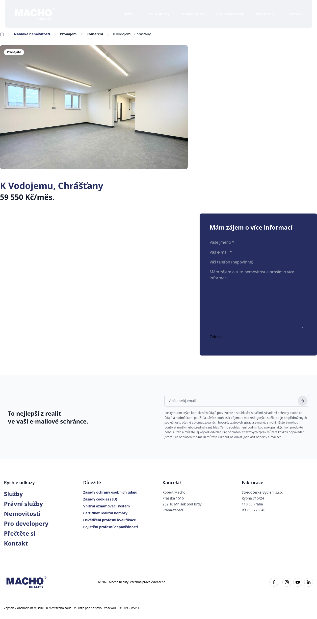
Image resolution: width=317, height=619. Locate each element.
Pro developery (230, 14)
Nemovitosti (193, 14)
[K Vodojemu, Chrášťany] (94, 107)
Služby (127, 14)
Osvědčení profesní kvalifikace (109, 520)
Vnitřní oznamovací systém (106, 506)
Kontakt (295, 14)
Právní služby (157, 14)
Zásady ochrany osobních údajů (110, 492)
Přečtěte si (266, 14)
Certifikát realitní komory (105, 513)
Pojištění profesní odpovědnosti (110, 526)
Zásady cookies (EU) (100, 499)
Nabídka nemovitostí (32, 34)
